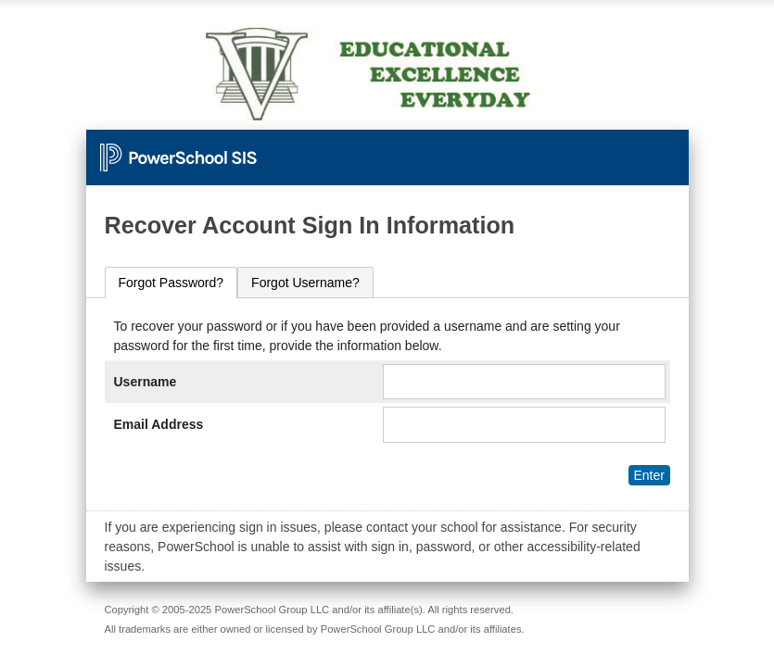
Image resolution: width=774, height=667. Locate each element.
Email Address (159, 424)
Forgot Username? (305, 282)
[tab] (171, 283)
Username (145, 381)
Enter (648, 475)
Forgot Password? (171, 282)
